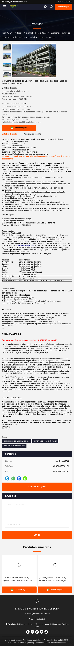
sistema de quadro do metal (45, 441)
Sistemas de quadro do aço (35, 33)
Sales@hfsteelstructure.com (14, 2)
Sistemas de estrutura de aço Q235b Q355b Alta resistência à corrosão (17, 579)
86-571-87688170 (63, 2)
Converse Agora (63, 7)
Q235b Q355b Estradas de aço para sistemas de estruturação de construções (54, 579)
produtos (17, 33)
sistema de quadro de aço (14, 446)
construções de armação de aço (17, 441)
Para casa (6, 33)
